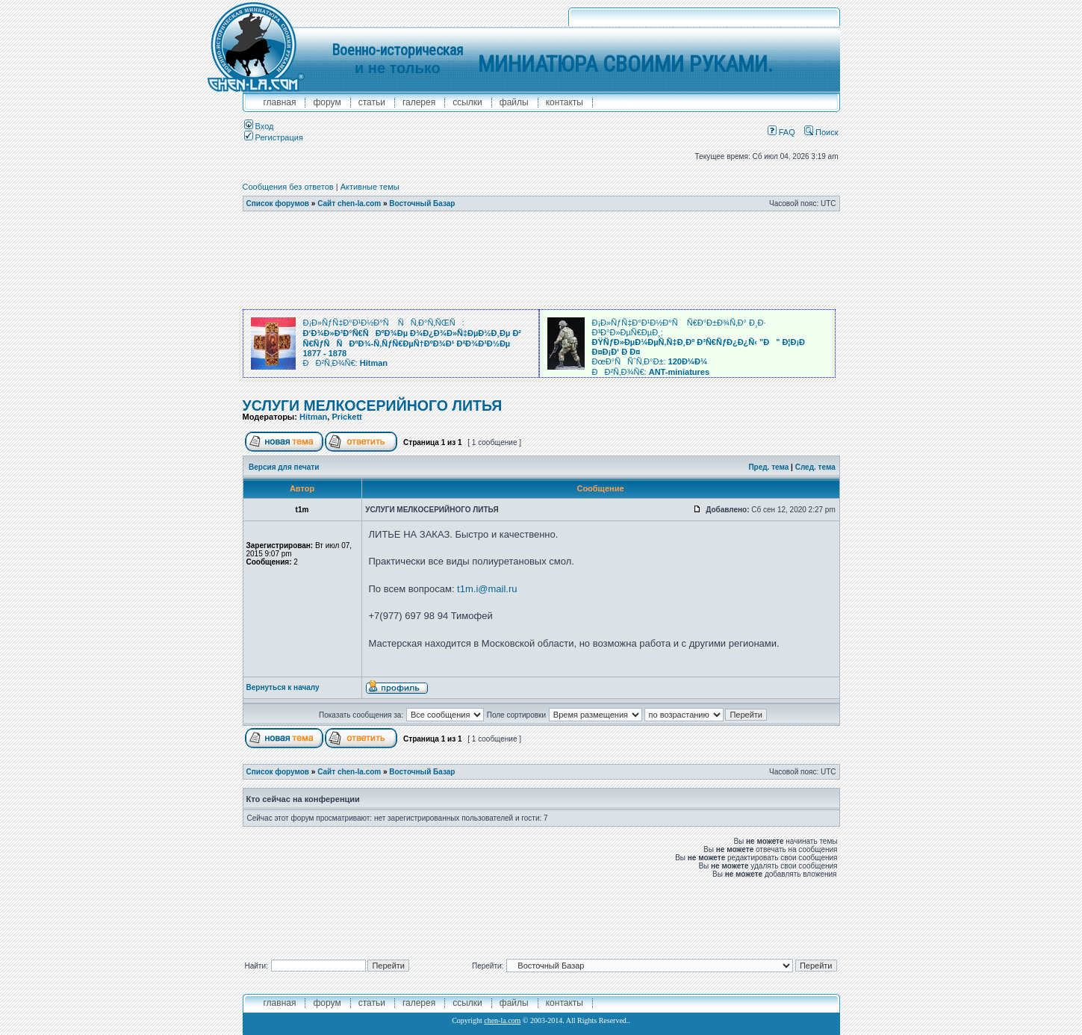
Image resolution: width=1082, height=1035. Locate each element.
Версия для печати (284, 467)
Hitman (313, 416)
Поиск (821, 132)
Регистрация (273, 137)
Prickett (346, 416)
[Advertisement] (541, 260)
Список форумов (278, 203)
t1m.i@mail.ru (487, 588)
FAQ (781, 132)
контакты (564, 102)
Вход (259, 126)
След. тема (815, 467)
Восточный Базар (422, 203)
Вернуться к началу (283, 687)
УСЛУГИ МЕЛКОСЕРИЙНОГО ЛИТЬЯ (373, 405)
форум (327, 102)
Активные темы (370, 186)
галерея (418, 102)
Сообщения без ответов (288, 186)
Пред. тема (768, 467)
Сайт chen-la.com (349, 203)
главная (280, 102)
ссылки (467, 102)
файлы (514, 102)
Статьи (371, 102)
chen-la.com (502, 1020)
